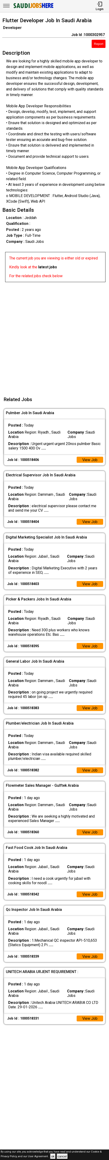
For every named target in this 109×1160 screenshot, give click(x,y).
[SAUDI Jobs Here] (33, 8)
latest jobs (47, 267)
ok (52, 1156)
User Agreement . (38, 1156)
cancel (62, 1156)
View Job (90, 460)
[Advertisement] (54, 336)
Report (98, 44)
